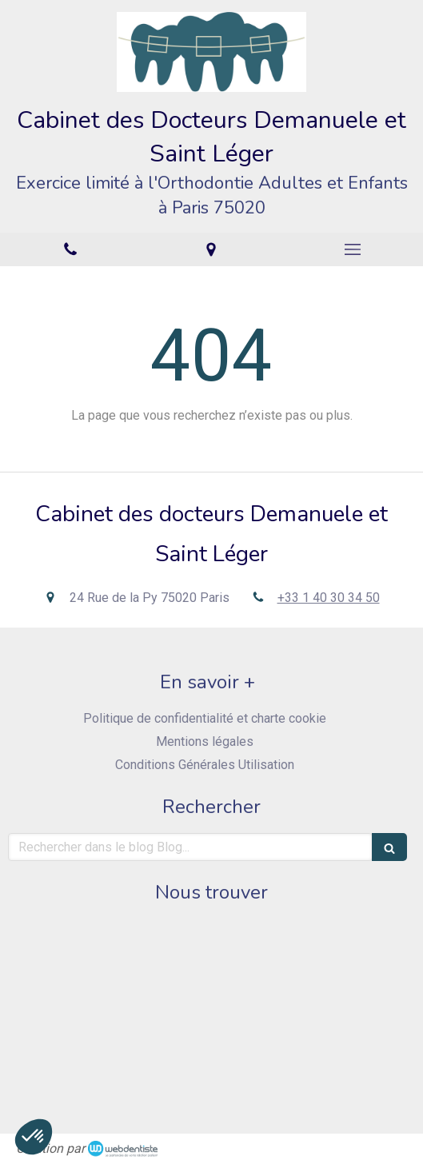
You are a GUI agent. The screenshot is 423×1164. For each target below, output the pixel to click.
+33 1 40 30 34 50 (328, 597)
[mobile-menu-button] (352, 249)
